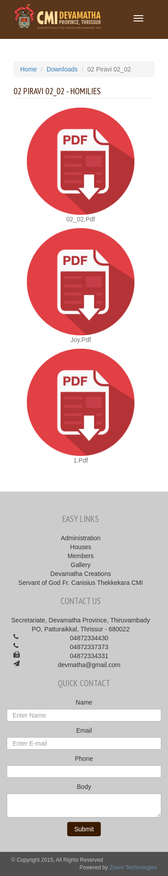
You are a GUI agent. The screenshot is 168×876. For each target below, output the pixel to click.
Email (84, 730)
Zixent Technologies (133, 867)
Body (84, 786)
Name (84, 702)
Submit (84, 829)
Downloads (62, 69)
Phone (84, 758)
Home (28, 69)
